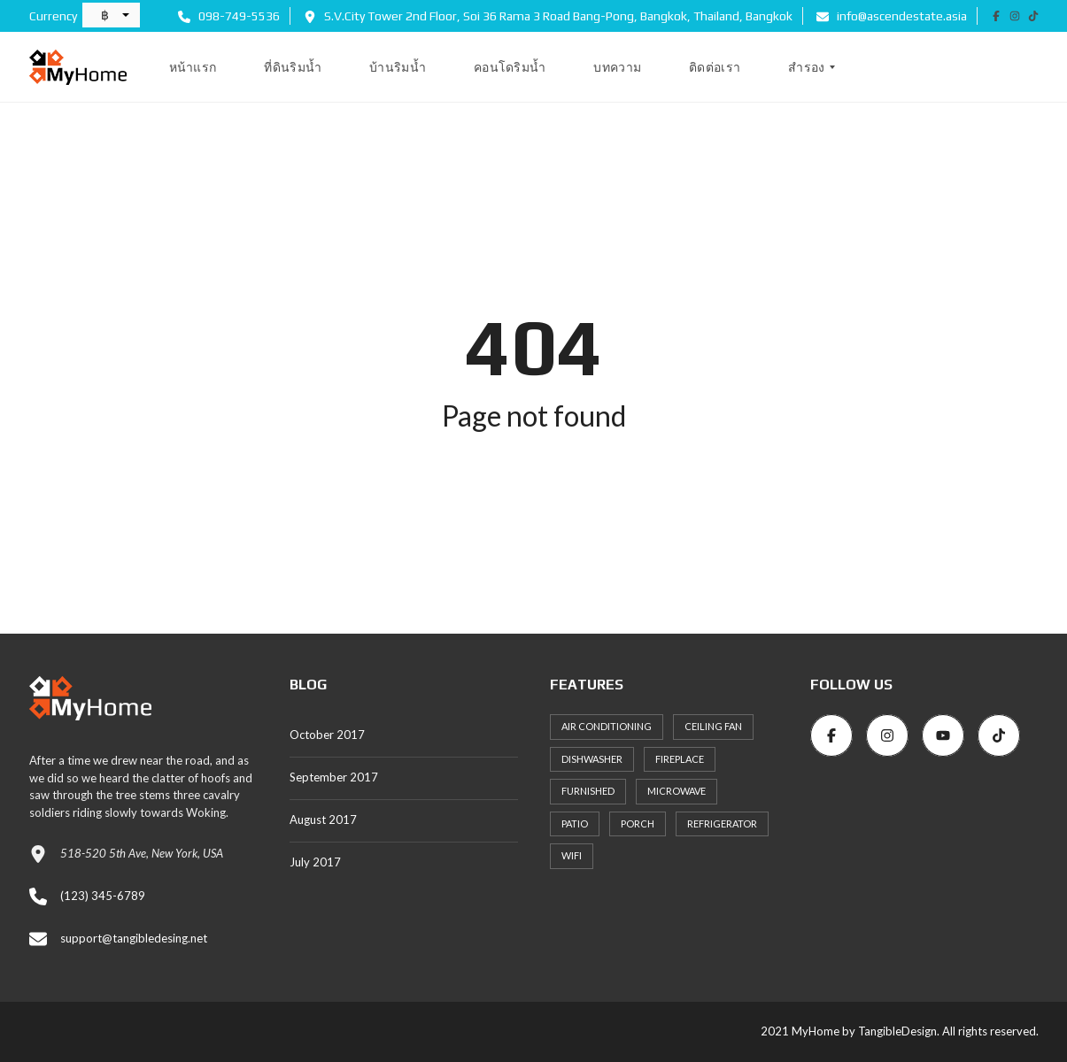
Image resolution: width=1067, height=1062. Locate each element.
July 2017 (315, 862)
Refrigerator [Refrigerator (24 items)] (722, 823)
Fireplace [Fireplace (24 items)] (679, 759)
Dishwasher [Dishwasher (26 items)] (591, 759)
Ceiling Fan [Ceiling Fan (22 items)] (713, 726)
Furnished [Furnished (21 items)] (588, 790)
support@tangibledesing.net (133, 938)
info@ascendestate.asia (891, 16)
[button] (111, 15)
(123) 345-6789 (102, 896)
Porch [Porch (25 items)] (637, 823)
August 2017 (323, 819)
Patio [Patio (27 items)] (574, 823)
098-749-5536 (229, 16)
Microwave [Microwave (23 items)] (676, 790)
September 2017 (334, 777)
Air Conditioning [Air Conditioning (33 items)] (606, 726)
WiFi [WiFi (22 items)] (571, 855)
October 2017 (327, 734)
